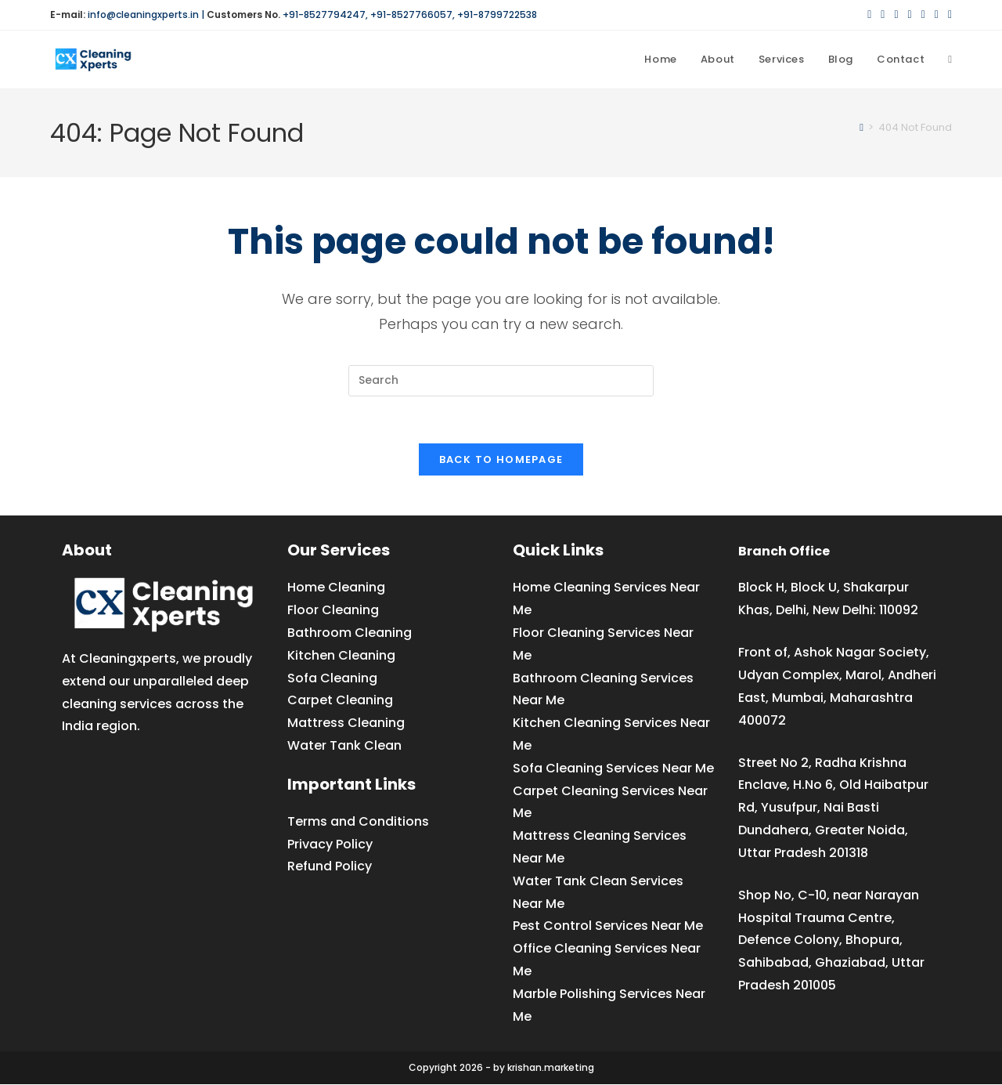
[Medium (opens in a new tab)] (947, 15)
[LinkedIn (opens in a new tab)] (923, 15)
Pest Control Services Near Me (608, 926)
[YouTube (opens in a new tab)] (936, 15)
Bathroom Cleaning (349, 633)
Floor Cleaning (333, 610)
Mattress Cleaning (346, 723)
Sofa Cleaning (332, 678)
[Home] (861, 127)
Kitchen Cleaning (341, 655)
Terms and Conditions (358, 821)
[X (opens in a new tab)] (869, 15)
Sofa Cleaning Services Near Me (613, 768)
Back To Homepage (501, 460)
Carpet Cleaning (340, 701)
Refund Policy (329, 867)
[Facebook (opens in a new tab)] (882, 15)
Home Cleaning (336, 588)
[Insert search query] (501, 380)
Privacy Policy (330, 844)
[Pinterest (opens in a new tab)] (896, 15)
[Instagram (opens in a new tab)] (910, 15)
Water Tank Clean (344, 745)
